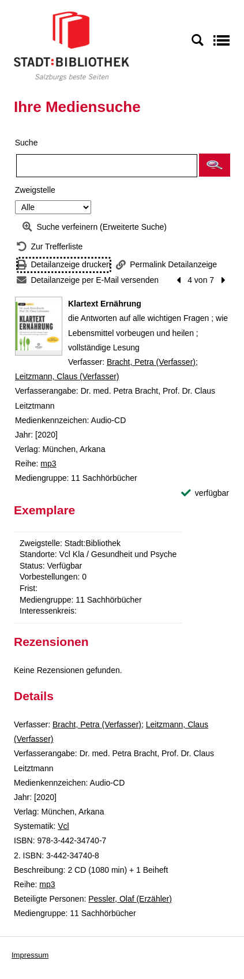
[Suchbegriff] (106, 165)
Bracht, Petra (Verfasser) (151, 362)
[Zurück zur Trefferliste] (49, 247)
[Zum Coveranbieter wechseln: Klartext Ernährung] (38, 326)
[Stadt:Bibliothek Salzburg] (71, 45)
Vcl (63, 826)
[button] (214, 165)
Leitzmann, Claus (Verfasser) (67, 376)
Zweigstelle (35, 190)
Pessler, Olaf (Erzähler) (130, 898)
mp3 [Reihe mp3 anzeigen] (48, 463)
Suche (26, 142)
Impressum (30, 955)
